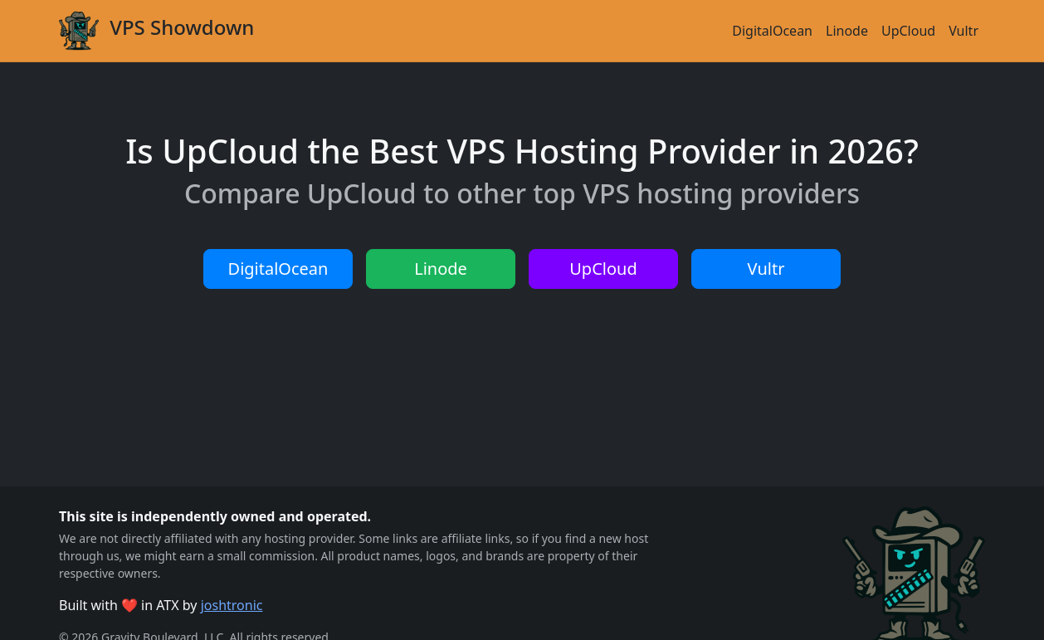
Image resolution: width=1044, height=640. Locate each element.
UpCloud (908, 31)
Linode (847, 31)
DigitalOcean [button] (278, 268)
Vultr (963, 31)
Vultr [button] (766, 268)
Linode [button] (440, 268)
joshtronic (232, 605)
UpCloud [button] (603, 268)
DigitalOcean (772, 31)
